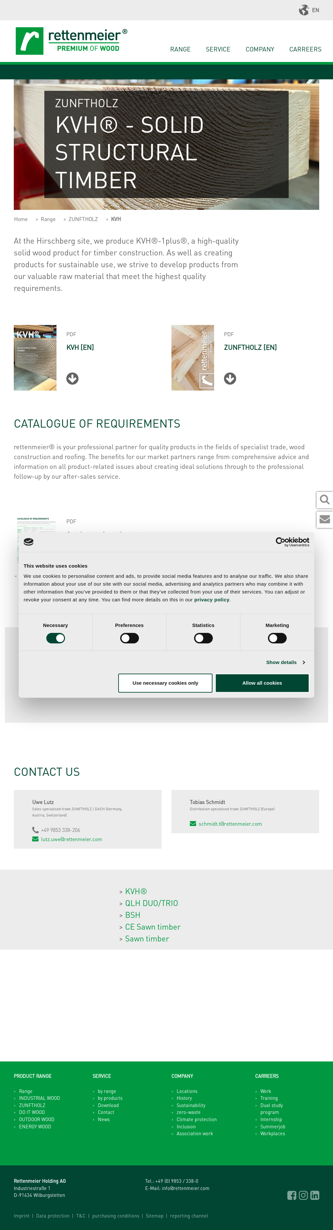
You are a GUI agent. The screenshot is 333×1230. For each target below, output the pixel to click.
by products (110, 1098)
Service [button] (218, 49)
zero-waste (189, 1112)
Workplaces (272, 1133)
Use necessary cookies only (165, 683)
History (184, 1098)
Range (180, 49)
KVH (116, 218)
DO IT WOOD (32, 1112)
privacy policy (212, 599)
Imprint (22, 1216)
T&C (80, 1216)
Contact (106, 1112)
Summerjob (272, 1126)
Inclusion (186, 1126)
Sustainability (191, 1105)
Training (269, 1098)
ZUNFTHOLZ (83, 218)
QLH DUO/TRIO (151, 903)
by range (107, 1091)
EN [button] (309, 10)
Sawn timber (147, 938)
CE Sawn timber (153, 926)
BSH (133, 915)
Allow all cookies (262, 683)
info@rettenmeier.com (186, 1188)
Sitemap (155, 1216)
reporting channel (189, 1216)
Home (21, 218)
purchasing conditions (115, 1216)
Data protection (53, 1216)
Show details (281, 662)
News (104, 1119)
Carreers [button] (305, 49)
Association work (195, 1133)
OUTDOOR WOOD (37, 1119)
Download (108, 1105)
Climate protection (197, 1119)
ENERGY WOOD (35, 1126)
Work (265, 1091)
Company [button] (260, 49)
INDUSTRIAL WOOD (39, 1098)
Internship (271, 1119)
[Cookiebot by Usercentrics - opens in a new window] (280, 542)
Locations (187, 1091)
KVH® (136, 891)
